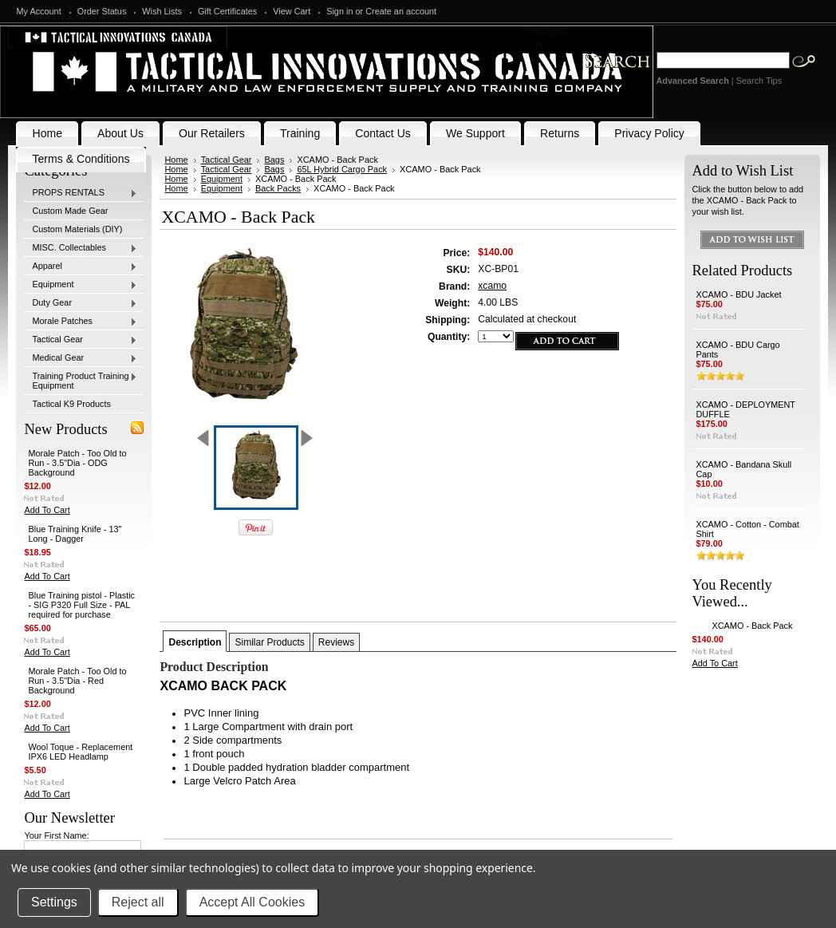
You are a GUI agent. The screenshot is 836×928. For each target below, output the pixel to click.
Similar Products (269, 642)
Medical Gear (80, 358)
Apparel (80, 266)
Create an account (400, 11)
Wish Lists (162, 11)
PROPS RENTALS (80, 193)
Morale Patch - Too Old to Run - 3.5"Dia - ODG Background (77, 462)
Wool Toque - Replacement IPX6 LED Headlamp (80, 751)
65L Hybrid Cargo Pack (342, 169)
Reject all (138, 902)
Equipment (80, 284)
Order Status (102, 11)
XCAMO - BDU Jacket (739, 294)
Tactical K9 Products (71, 404)
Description (194, 642)
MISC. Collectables (80, 248)
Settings (54, 902)
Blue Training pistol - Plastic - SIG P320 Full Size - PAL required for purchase (81, 604)
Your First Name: (56, 835)
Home (175, 159)
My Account (38, 11)
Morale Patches (80, 321)
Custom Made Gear (70, 210)
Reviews (336, 642)
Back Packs (278, 188)
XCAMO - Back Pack (752, 625)
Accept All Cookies (252, 902)
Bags (274, 159)
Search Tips (759, 80)
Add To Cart (46, 510)
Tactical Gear (80, 340)
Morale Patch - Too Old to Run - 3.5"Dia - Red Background (77, 680)
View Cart (291, 11)
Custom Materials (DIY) (77, 229)
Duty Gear (80, 303)
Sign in (339, 11)
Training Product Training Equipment (80, 380)
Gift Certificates (227, 11)
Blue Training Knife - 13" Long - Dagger (74, 533)
